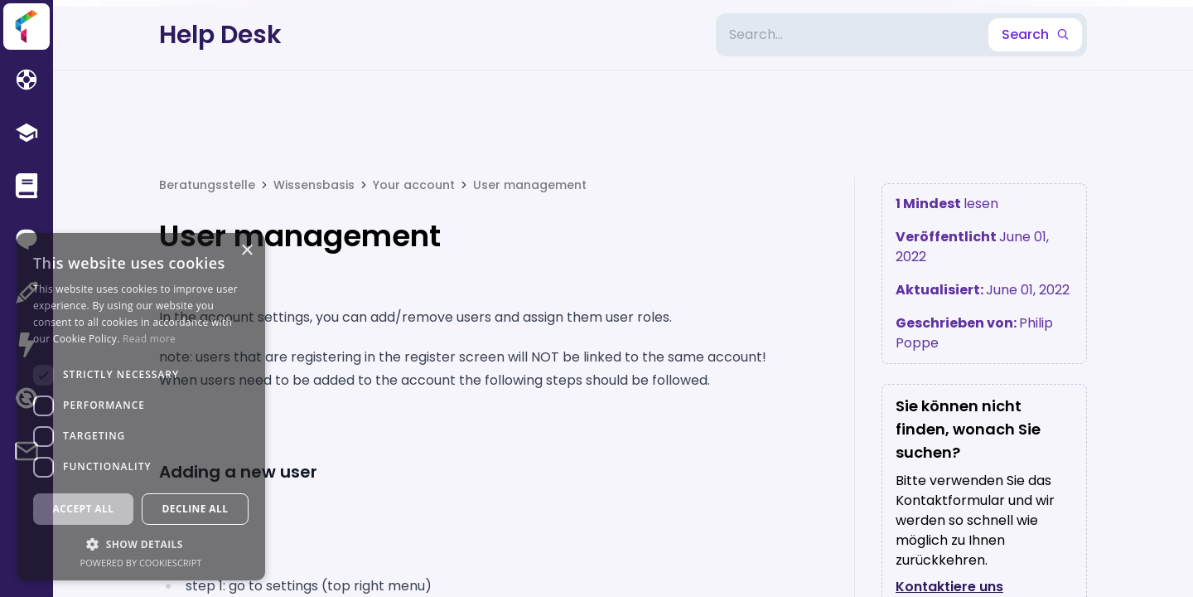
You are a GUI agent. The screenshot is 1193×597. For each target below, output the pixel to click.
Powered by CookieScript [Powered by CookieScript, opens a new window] (141, 562)
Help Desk (220, 35)
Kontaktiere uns (949, 586)
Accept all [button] (83, 509)
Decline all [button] (195, 509)
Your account (414, 185)
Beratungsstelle (207, 185)
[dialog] (141, 406)
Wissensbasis (314, 185)
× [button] (246, 251)
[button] (141, 544)
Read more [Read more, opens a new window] (149, 339)
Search (1035, 34)
